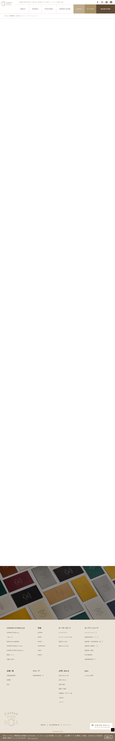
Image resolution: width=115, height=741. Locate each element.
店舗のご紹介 (11, 664)
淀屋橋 (9, 685)
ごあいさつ (10, 642)
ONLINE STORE (105, 9)
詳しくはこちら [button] (35, 738)
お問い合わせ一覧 (64, 680)
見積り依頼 (62, 689)
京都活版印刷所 (11, 680)
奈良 (8, 689)
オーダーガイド (63, 637)
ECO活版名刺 (89, 659)
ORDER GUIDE (65, 9)
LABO (39, 655)
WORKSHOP (42, 651)
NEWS (40, 642)
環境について (11, 659)
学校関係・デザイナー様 (66, 698)
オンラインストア (90, 637)
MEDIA (40, 659)
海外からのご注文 (64, 651)
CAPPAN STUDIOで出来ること (16, 655)
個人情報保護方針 (54, 730)
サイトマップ (68, 730)
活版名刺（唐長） (90, 655)
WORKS (35, 9)
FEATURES (49, 9)
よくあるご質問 (89, 680)
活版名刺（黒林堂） (91, 651)
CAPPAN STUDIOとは (13, 637)
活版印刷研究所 (89, 664)
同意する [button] (108, 737)
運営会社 (42, 730)
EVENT (40, 646)
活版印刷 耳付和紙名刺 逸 (93, 646)
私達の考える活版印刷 (13, 646)
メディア (61, 707)
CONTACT (79, 9)
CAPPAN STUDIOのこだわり (15, 651)
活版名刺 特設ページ (91, 642)
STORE (90, 9)
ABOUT (23, 9)
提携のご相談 (63, 693)
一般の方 (61, 702)
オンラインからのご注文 (66, 642)
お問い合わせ (63, 685)
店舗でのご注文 (63, 646)
